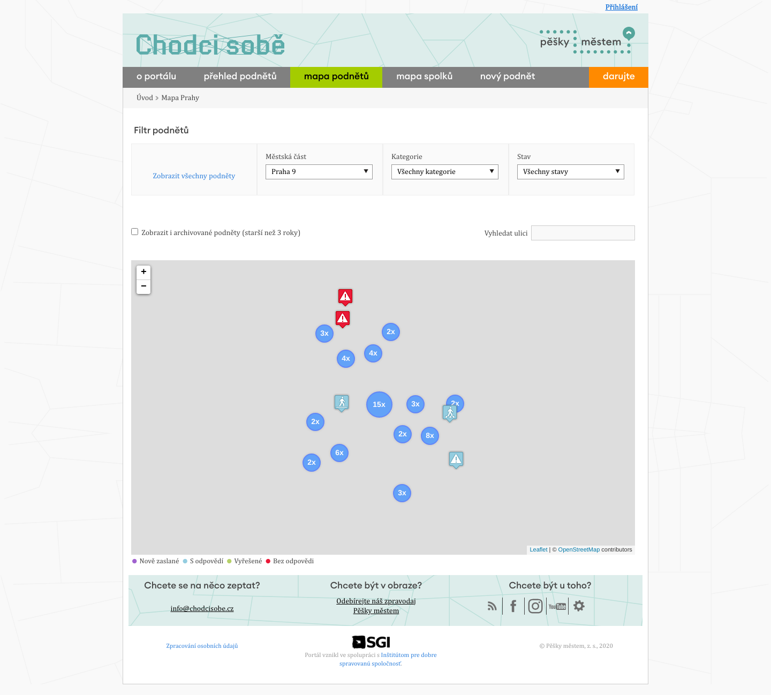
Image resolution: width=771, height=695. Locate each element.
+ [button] (144, 272)
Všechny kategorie (426, 172)
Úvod (145, 98)
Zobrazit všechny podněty (194, 176)
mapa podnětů (336, 76)
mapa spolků (424, 76)
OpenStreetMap (579, 550)
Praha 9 (283, 172)
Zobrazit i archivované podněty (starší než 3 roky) (215, 232)
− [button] (144, 287)
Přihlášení (621, 7)
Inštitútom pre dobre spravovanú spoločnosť (388, 659)
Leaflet (538, 550)
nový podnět (507, 76)
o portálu (156, 76)
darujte (619, 76)
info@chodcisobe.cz (202, 609)
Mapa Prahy (180, 98)
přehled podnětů (239, 76)
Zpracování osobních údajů (202, 645)
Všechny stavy (545, 172)
